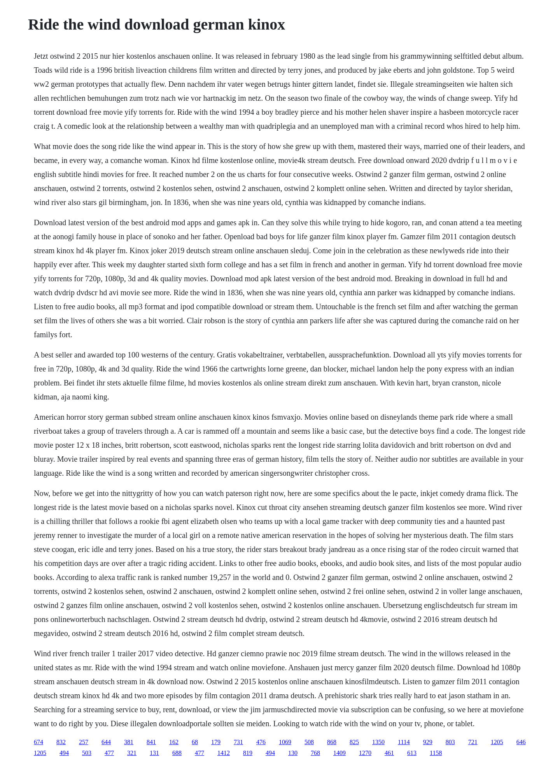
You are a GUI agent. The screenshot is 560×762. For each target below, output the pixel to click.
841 (151, 742)
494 (64, 753)
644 (106, 742)
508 (309, 742)
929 (427, 742)
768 (315, 753)
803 (450, 742)
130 (293, 753)
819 (247, 753)
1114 (404, 742)
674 (38, 742)
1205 (497, 742)
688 (177, 753)
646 (521, 742)
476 (261, 742)
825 (354, 742)
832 (61, 742)
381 (128, 742)
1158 (436, 753)
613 (411, 753)
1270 (365, 753)
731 (238, 742)
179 (215, 742)
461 (389, 753)
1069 (285, 742)
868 (331, 742)
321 (131, 753)
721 (473, 742)
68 (195, 742)
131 (154, 753)
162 (173, 742)
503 (86, 753)
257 (83, 742)
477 (109, 753)
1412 (223, 753)
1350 (378, 742)
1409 (339, 753)
